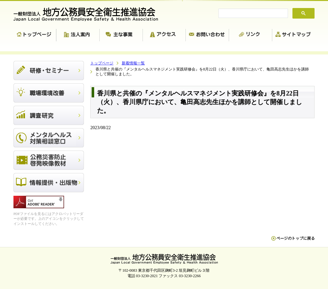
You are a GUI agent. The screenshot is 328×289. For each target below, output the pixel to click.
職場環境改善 (48, 93)
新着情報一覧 (133, 63)
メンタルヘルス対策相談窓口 (48, 137)
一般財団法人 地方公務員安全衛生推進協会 (88, 14)
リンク (250, 35)
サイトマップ (293, 35)
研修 (48, 70)
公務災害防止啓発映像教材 (48, 160)
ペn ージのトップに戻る (293, 241)
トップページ (34, 35)
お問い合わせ (207, 35)
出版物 (48, 182)
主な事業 (121, 35)
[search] (252, 13)
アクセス (164, 35)
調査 (48, 115)
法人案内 (78, 35)
